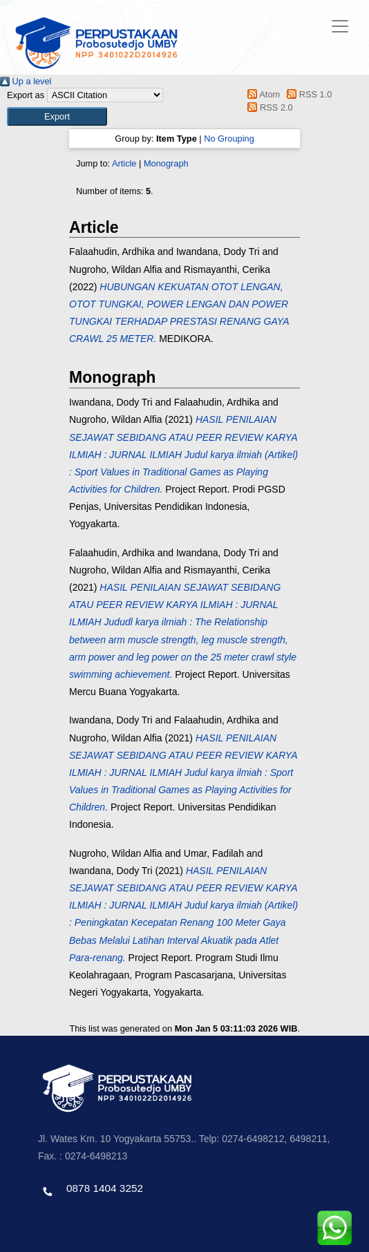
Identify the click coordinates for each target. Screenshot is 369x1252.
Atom (261, 94)
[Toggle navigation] (340, 26)
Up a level (25, 81)
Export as (25, 95)
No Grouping (229, 138)
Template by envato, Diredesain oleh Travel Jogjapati (141, 1218)
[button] (57, 116)
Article (124, 163)
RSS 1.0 (307, 94)
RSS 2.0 (268, 107)
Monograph (166, 163)
